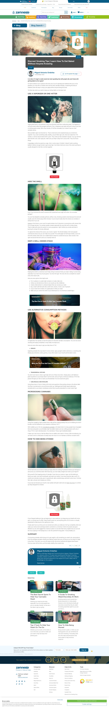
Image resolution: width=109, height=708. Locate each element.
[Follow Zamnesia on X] (24, 681)
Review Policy (67, 685)
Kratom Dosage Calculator (85, 675)
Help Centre (67, 669)
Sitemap (50, 692)
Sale (34, 689)
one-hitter (31, 143)
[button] (31, 74)
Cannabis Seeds (37, 669)
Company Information (69, 671)
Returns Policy (67, 683)
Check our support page (23, 677)
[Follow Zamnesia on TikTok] (16, 684)
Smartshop (36, 678)
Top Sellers (51, 676)
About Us (51, 678)
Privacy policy (60, 699)
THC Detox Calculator (84, 669)
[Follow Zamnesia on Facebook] (16, 681)
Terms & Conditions (68, 678)
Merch (35, 685)
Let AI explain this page (71, 74)
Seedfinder (51, 669)
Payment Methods (68, 673)
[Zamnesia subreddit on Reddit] (19, 684)
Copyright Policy (68, 692)
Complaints (67, 689)
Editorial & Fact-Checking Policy (71, 694)
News (40, 572)
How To (32, 572)
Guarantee (67, 687)
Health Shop (36, 676)
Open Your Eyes (71, 483)
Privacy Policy (20, 654)
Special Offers (36, 687)
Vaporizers (36, 673)
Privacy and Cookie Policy (70, 680)
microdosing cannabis (48, 427)
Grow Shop (36, 683)
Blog (50, 671)
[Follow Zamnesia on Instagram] (19, 681)
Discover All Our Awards (80, 660)
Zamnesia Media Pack (53, 683)
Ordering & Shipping (69, 676)
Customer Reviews (53, 680)
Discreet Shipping (52, 689)
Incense (30, 223)
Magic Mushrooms (37, 680)
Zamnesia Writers (52, 685)
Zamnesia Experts (52, 687)
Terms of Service (28, 654)
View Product (54, 176)
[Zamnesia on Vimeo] (22, 681)
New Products (52, 673)
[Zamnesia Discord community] (22, 684)
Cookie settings (86, 704)
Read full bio (40, 563)
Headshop (36, 671)
